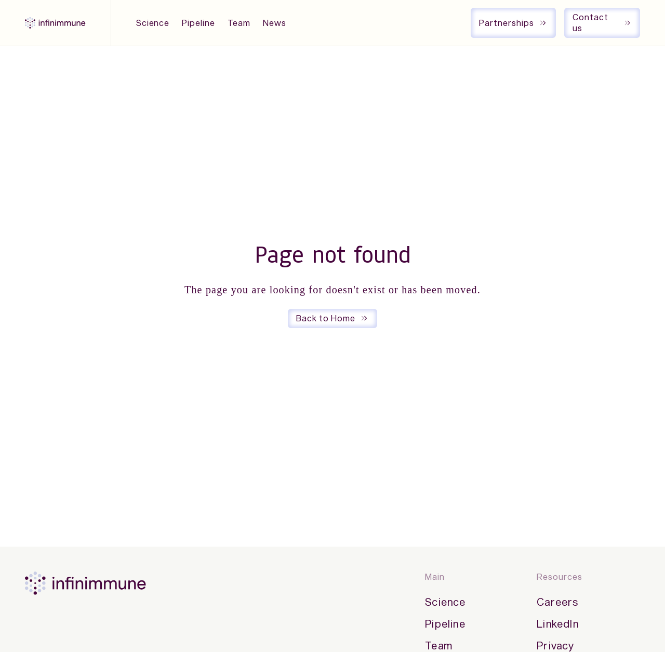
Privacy (555, 645)
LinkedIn (558, 623)
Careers (557, 601)
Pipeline (198, 23)
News (274, 23)
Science (153, 23)
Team (239, 23)
